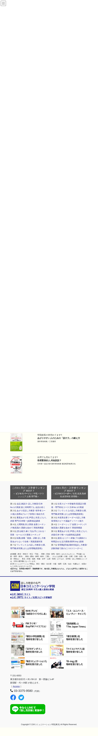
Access (16, 686)
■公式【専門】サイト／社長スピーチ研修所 (31, 597)
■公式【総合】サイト (20, 594)
